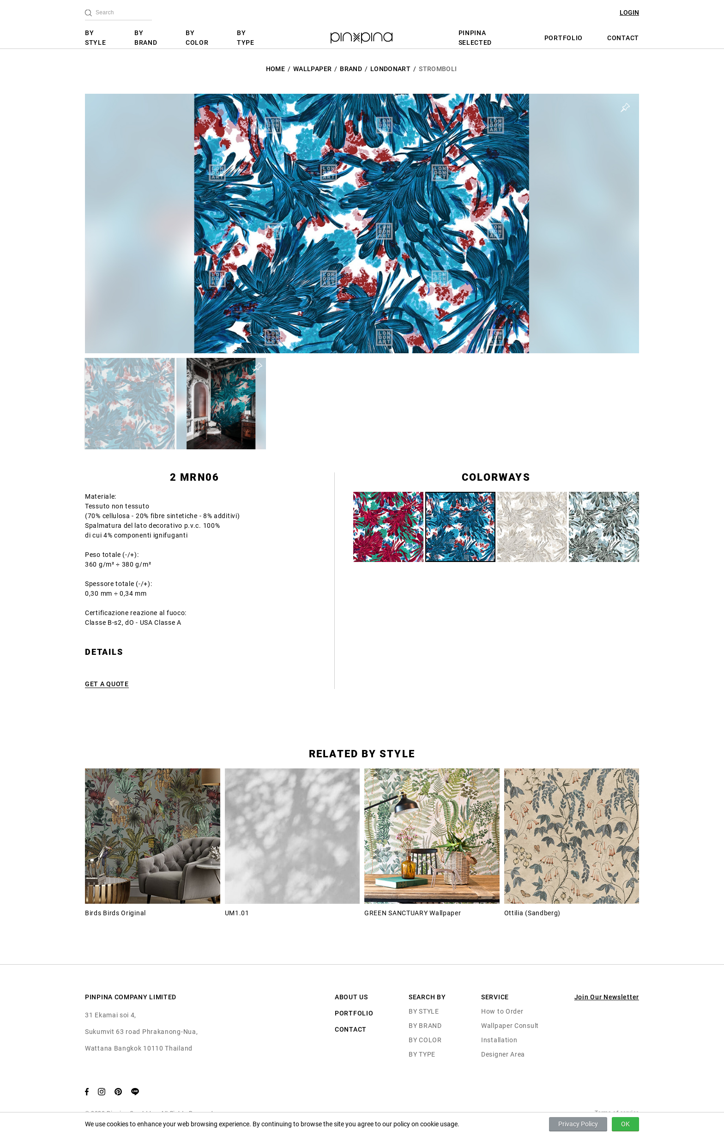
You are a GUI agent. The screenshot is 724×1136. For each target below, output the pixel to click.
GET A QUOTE (107, 684)
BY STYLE (95, 37)
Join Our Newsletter (606, 997)
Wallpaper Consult (510, 1025)
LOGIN (629, 12)
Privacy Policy (578, 1124)
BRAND (351, 69)
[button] (129, 403)
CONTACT (623, 38)
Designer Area (503, 1054)
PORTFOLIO (563, 38)
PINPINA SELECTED (475, 37)
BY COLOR (197, 37)
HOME (275, 69)
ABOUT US (351, 997)
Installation (499, 1040)
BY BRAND (145, 37)
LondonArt (390, 69)
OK (625, 1124)
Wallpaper (312, 69)
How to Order (502, 1011)
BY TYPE (245, 37)
